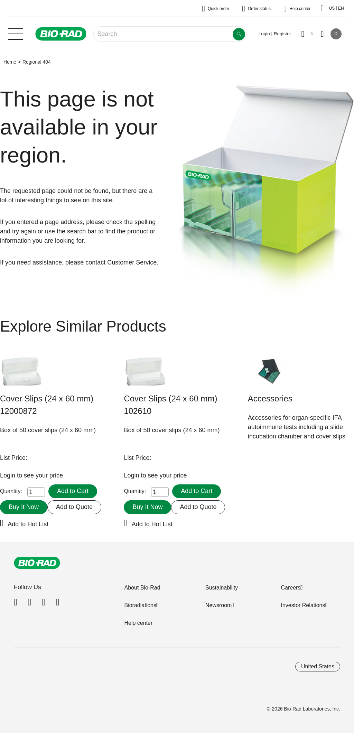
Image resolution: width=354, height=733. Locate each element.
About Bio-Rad (142, 588)
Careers (290, 588)
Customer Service (132, 262)
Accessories (270, 398)
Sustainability (221, 588)
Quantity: (11, 491)
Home (9, 62)
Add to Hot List (28, 524)
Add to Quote (74, 506)
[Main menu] (15, 33)
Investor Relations (303, 605)
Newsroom (218, 605)
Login (8, 475)
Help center (138, 623)
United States (317, 666)
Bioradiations (140, 605)
